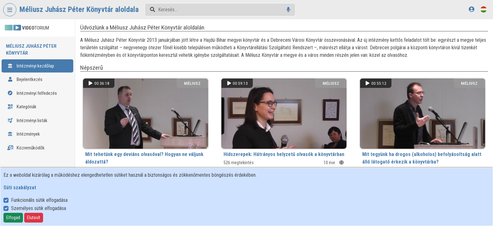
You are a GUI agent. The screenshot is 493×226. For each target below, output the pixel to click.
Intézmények (23, 134)
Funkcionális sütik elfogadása (39, 200)
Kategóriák (21, 107)
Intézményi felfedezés (32, 93)
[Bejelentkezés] (471, 9)
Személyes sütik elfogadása (38, 208)
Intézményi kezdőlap (30, 66)
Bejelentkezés (24, 79)
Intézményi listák (27, 120)
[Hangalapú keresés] (288, 10)
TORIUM (27, 28)
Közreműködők (26, 148)
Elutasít (33, 217)
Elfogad (13, 217)
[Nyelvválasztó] (483, 9)
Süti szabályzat (19, 188)
